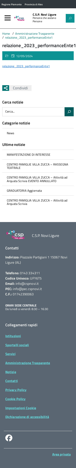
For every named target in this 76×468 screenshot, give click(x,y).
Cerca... (9, 112)
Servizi (10, 353)
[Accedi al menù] (8, 18)
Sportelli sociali (17, 345)
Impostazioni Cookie (20, 408)
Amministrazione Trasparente (27, 362)
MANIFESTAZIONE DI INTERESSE (28, 154)
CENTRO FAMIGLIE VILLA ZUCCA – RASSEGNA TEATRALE (37, 166)
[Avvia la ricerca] (69, 111)
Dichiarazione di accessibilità (27, 416)
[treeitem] (38, 133)
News (10, 133)
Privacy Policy (15, 389)
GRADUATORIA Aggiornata (24, 190)
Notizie (10, 372)
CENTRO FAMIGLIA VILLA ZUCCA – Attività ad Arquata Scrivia (37, 202)
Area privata (61, 454)
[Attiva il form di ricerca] (70, 18)
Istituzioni (13, 336)
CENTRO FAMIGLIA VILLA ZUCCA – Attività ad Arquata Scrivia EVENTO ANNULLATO (37, 179)
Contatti (11, 380)
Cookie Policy (15, 398)
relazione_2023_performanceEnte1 (26, 66)
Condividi (18, 88)
